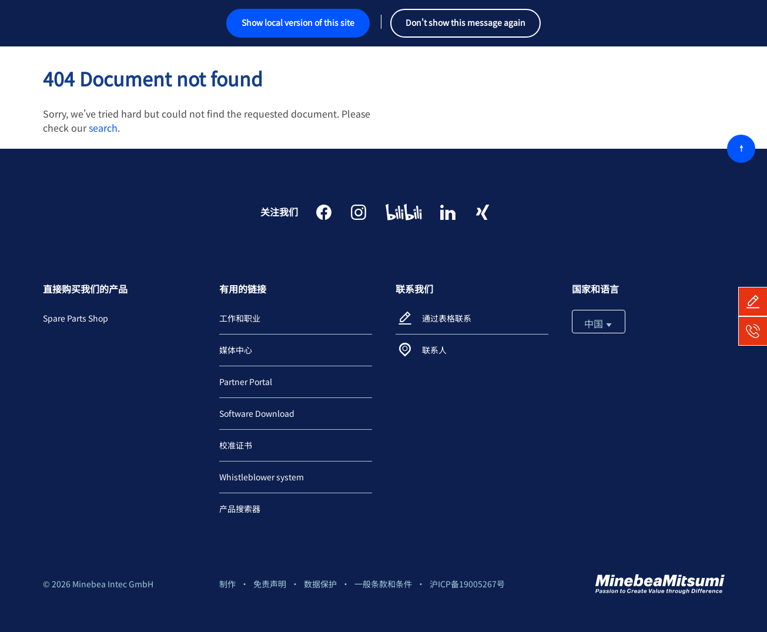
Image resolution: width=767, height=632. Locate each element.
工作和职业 (239, 318)
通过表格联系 (446, 318)
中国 (598, 323)
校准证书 (235, 445)
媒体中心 (235, 350)
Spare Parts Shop (75, 318)
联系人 (434, 350)
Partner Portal (245, 381)
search (103, 128)
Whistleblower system (261, 477)
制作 (227, 584)
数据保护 (320, 584)
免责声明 (269, 584)
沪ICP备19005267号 (467, 584)
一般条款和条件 (383, 584)
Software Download (256, 413)
